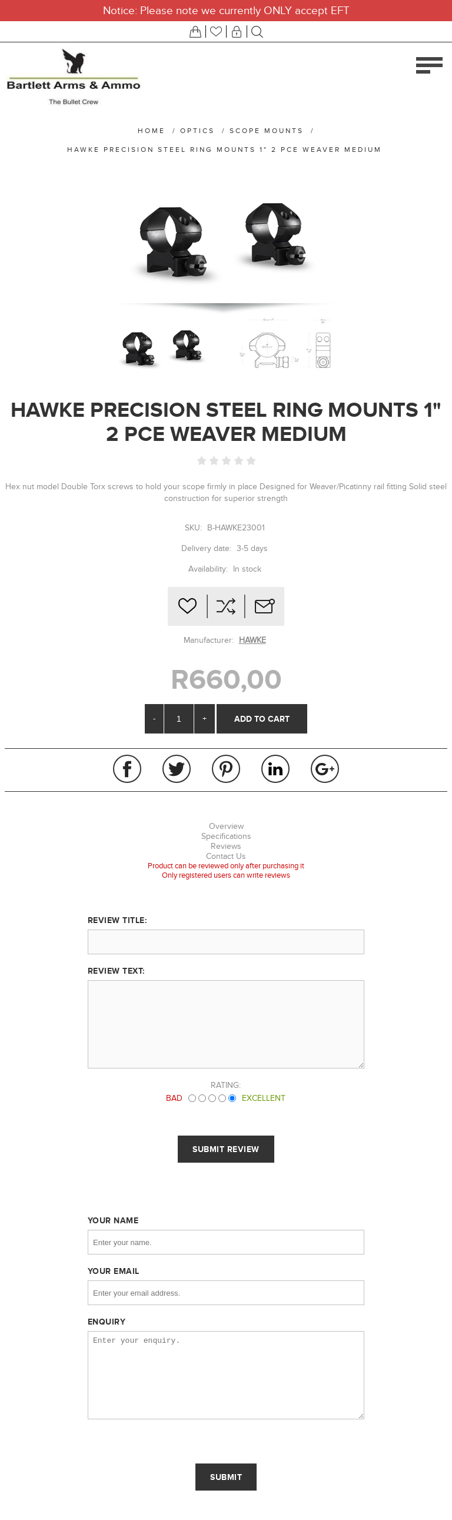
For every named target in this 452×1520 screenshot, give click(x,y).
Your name (113, 1220)
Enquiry (107, 1321)
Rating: (226, 1085)
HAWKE (252, 640)
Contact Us (226, 856)
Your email (113, 1271)
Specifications (226, 836)
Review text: (116, 970)
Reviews (226, 846)
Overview (226, 826)
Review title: (117, 920)
